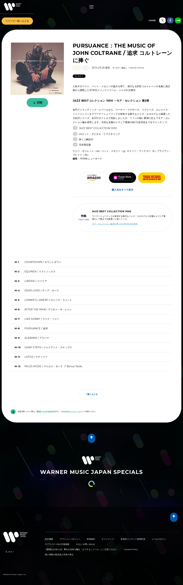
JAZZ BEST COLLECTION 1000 (98, 128)
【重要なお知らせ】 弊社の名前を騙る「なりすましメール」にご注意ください (81, 549)
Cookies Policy (131, 549)
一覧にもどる (91, 394)
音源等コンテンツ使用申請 (133, 539)
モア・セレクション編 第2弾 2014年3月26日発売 (115, 223)
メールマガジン (159, 539)
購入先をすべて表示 (122, 189)
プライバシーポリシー (70, 539)
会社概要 (49, 539)
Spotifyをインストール (70, 411)
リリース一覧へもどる (17, 20)
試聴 (37, 102)
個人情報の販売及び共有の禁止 (59, 554)
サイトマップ (108, 539)
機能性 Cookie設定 (44, 411)
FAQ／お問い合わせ (85, 544)
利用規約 (91, 539)
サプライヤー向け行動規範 (57, 544)
